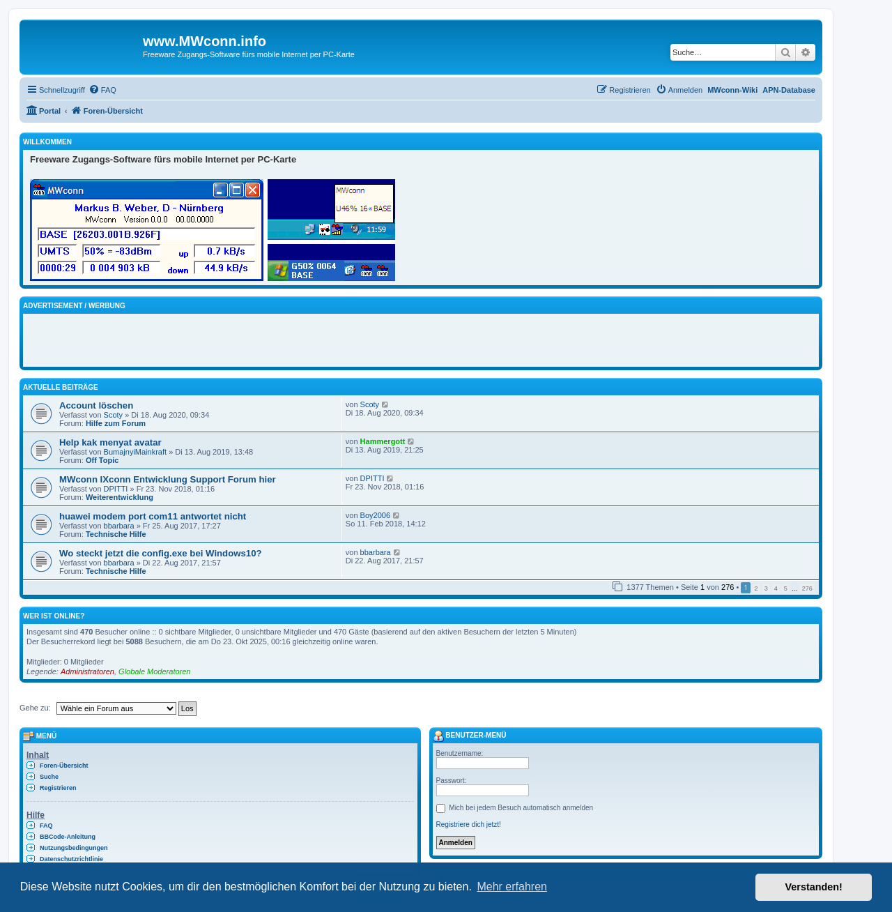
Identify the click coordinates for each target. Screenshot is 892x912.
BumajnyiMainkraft (135, 452)
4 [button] (776, 588)
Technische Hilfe (116, 534)
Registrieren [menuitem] (58, 787)
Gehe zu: (35, 708)
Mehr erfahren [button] (512, 886)
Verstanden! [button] (814, 886)
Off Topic (102, 460)
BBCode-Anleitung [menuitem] (67, 836)
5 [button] (785, 588)
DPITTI (116, 489)
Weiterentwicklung (119, 497)
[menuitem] (102, 90)
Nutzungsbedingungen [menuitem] (73, 847)
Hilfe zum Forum (116, 423)
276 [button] (807, 588)
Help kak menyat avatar (110, 442)
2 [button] (756, 588)
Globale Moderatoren (154, 671)
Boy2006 (375, 515)
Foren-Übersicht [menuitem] (64, 765)
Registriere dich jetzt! (468, 824)
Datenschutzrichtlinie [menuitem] (71, 859)
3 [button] (766, 588)
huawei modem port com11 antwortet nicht (152, 516)
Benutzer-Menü (470, 735)
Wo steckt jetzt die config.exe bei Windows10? (160, 553)
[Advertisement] (193, 338)
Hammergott (383, 441)
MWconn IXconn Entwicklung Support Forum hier (167, 479)
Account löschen (96, 405)
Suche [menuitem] (49, 776)
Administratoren (87, 671)
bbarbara (119, 526)
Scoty (113, 415)
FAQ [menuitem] (46, 825)
